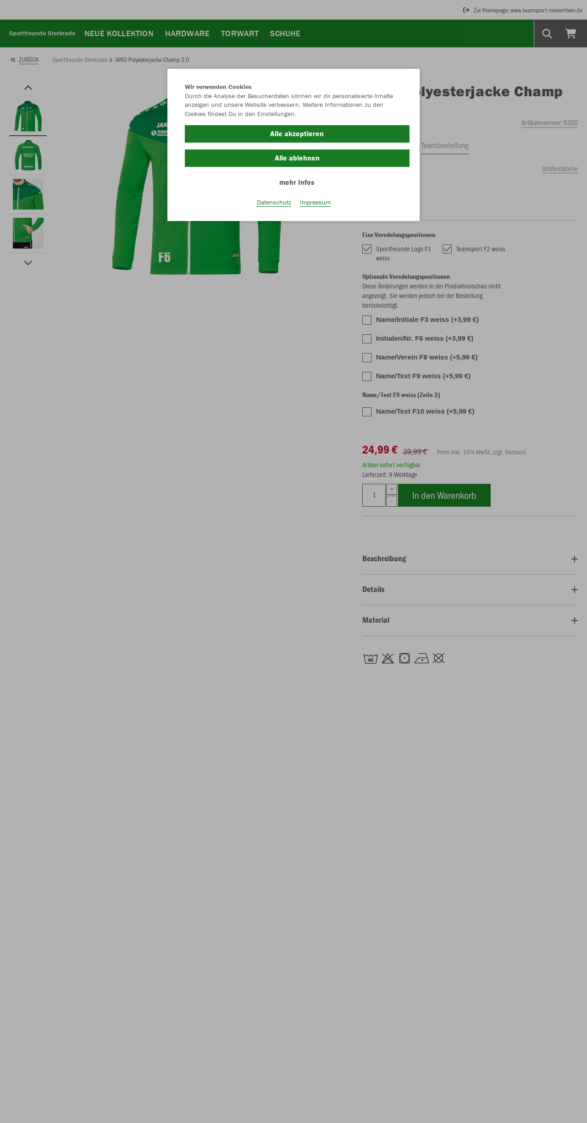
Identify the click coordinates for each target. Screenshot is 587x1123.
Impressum (315, 202)
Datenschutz (274, 202)
